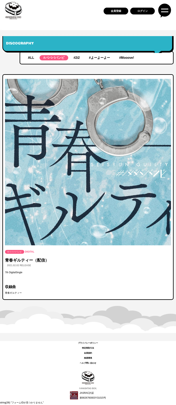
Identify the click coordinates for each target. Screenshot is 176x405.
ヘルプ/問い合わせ (88, 363)
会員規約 (88, 353)
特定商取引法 (88, 348)
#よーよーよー (99, 57)
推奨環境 (88, 358)
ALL (31, 57)
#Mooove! (126, 57)
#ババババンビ (53, 57)
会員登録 (116, 10)
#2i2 (77, 57)
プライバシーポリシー (88, 343)
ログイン (142, 10)
